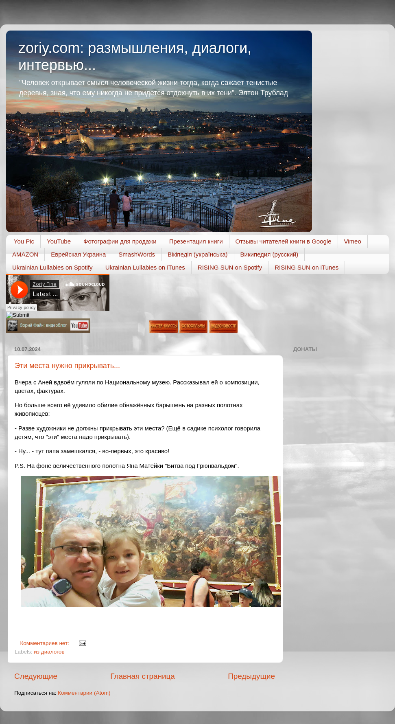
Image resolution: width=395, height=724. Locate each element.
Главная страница (142, 676)
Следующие (35, 676)
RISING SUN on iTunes (306, 267)
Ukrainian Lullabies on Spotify (52, 267)
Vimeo (352, 241)
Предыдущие (251, 676)
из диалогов (49, 652)
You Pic (24, 241)
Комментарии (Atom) (84, 693)
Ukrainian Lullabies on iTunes (145, 267)
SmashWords (136, 254)
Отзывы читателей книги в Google (284, 241)
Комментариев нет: (45, 643)
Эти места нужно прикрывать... (67, 366)
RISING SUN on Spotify (230, 267)
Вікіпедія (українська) (197, 254)
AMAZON (25, 254)
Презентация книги (196, 241)
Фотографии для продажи (120, 241)
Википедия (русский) (269, 254)
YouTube (59, 241)
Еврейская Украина (78, 254)
